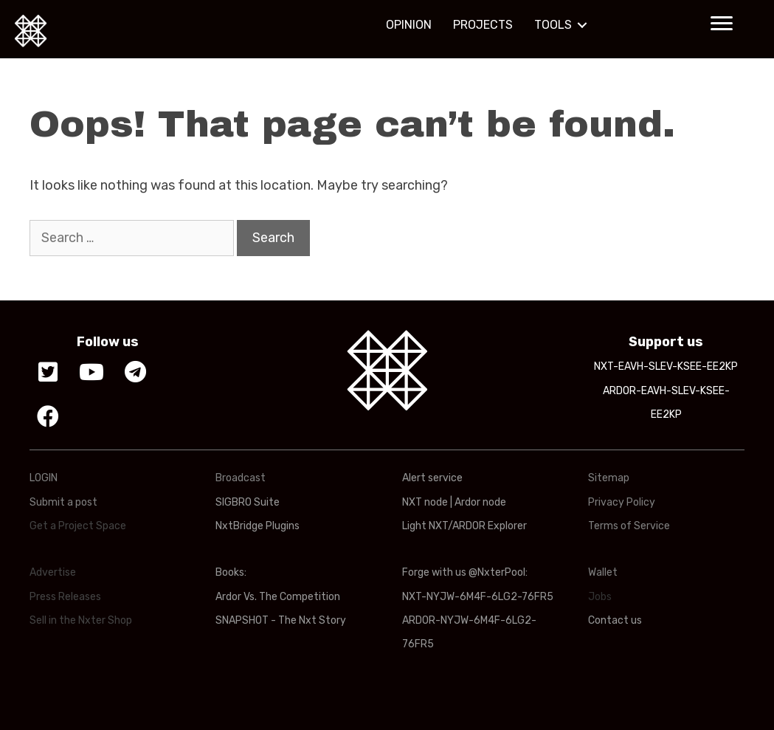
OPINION (409, 25)
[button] (722, 23)
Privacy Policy (621, 502)
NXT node (425, 502)
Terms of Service (629, 526)
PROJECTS (483, 25)
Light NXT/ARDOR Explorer (464, 526)
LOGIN (44, 478)
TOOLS (553, 25)
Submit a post (63, 502)
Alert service (432, 478)
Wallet (603, 572)
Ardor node (480, 502)
